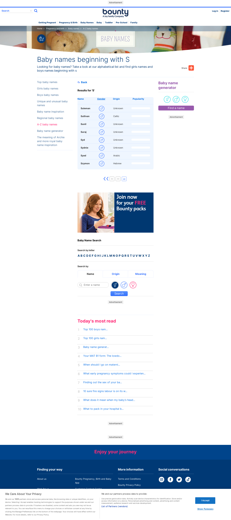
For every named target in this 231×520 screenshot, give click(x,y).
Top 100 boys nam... (95, 329)
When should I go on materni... (101, 364)
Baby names (87, 22)
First (105, 178)
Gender (101, 98)
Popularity (138, 98)
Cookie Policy (125, 491)
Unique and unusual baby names (52, 103)
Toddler (109, 22)
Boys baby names (48, 94)
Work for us (43, 488)
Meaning (140, 273)
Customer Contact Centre (88, 488)
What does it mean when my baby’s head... (109, 400)
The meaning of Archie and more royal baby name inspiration (50, 141)
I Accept (205, 505)
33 (118, 179)
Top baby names (47, 82)
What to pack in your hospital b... (103, 408)
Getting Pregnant (47, 22)
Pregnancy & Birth (68, 22)
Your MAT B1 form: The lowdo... (102, 355)
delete (31, 11)
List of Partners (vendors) (114, 511)
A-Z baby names (47, 124)
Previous (107, 178)
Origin (116, 98)
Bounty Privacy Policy (129, 485)
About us (41, 478)
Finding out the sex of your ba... (102, 382)
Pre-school (121, 22)
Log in (215, 11)
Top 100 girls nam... (95, 338)
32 (112, 179)
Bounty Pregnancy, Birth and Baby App (93, 480)
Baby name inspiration (50, 111)
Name (80, 98)
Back (82, 82)
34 (124, 179)
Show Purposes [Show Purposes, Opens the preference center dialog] (205, 513)
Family (133, 22)
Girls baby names (47, 88)
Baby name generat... (96, 347)
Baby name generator (50, 130)
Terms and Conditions (129, 478)
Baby (99, 22)
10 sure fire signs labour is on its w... (105, 391)
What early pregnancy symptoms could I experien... (114, 373)
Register (225, 11)
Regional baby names (50, 118)
